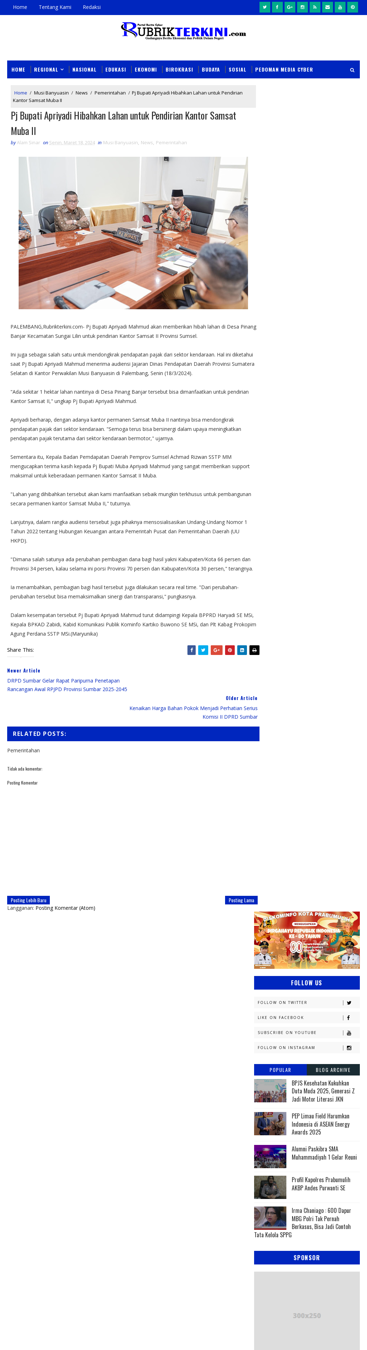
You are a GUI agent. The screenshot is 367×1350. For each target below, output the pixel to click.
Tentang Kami (55, 7)
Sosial (238, 69)
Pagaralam (301, 790)
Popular (280, 243)
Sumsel (305, 840)
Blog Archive (333, 243)
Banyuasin (270, 602)
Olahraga (317, 777)
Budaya (211, 69)
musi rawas (326, 852)
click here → (148, 1063)
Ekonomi (146, 69)
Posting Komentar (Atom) (65, 900)
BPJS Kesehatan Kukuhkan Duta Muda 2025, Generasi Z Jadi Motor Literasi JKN (323, 264)
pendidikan (270, 877)
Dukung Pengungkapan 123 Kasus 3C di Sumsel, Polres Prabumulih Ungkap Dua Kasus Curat (201, 1183)
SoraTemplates (43, 1337)
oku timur (298, 865)
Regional (46, 69)
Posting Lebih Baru (28, 892)
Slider (134, 1132)
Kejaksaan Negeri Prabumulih (292, 677)
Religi (316, 827)
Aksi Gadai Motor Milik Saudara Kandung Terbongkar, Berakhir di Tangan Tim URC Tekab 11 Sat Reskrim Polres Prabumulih (202, 1250)
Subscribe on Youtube (308, 206)
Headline (268, 652)
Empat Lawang (318, 639)
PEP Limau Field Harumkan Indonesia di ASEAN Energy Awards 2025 (320, 297)
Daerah (299, 614)
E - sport (316, 627)
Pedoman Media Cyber (284, 69)
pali (334, 865)
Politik (323, 815)
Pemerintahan (110, 92)
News (82, 92)
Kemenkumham (274, 702)
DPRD (263, 614)
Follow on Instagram (308, 221)
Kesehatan (270, 727)
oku (262, 865)
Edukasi (115, 69)
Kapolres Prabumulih (314, 664)
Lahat (313, 727)
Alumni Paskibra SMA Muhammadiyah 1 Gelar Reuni (324, 327)
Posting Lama (229, 892)
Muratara (318, 740)
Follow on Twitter (308, 176)
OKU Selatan (272, 777)
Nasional (84, 69)
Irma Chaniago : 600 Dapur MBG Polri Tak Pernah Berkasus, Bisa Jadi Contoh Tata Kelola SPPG (302, 396)
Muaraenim (271, 740)
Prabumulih (272, 827)
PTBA (263, 790)
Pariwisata (318, 802)
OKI (300, 765)
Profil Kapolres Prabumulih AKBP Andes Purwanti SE (321, 357)
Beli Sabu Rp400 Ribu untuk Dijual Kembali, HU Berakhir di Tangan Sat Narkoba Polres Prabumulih (197, 1283)
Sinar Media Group (106, 1337)
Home (20, 7)
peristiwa (316, 877)
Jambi (264, 664)
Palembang (270, 802)
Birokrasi (179, 69)
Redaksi (92, 7)
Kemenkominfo (274, 690)
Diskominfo (271, 627)
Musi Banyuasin (51, 92)
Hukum (310, 652)
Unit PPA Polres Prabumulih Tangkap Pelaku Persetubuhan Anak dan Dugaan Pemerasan (200, 1216)
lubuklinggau (274, 852)
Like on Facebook (308, 191)
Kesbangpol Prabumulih (286, 715)
